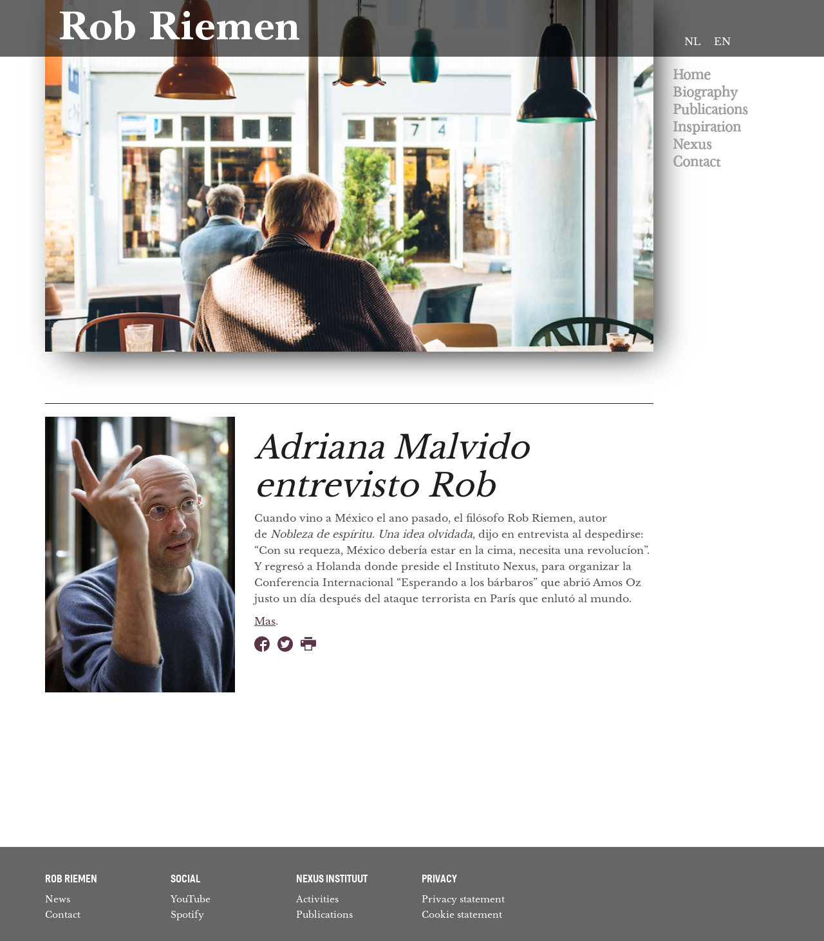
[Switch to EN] (722, 42)
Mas (265, 621)
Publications (710, 109)
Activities (317, 899)
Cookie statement (462, 914)
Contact (696, 162)
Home (692, 75)
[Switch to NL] (692, 42)
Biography (705, 92)
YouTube (191, 899)
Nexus (692, 144)
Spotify (187, 914)
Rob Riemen (179, 31)
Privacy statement (463, 899)
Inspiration (707, 127)
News (57, 899)
